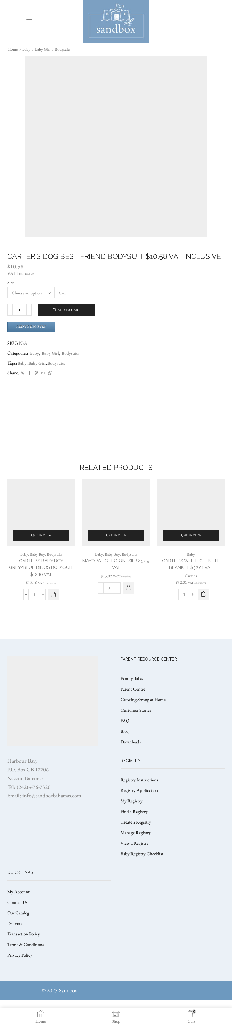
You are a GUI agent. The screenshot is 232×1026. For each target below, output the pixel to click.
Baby (27, 49)
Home (13, 49)
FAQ (125, 738)
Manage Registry (136, 854)
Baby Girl (44, 49)
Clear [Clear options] (63, 292)
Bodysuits (65, 49)
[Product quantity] (19, 310)
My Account (19, 914)
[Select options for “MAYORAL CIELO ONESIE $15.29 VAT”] (128, 597)
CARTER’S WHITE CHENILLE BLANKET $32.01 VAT (191, 572)
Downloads (131, 760)
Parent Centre (134, 705)
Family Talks (132, 694)
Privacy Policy (20, 980)
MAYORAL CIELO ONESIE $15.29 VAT (116, 572)
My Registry (132, 821)
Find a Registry (135, 832)
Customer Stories (137, 727)
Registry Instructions (141, 799)
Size (10, 282)
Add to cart (69, 309)
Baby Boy (36, 562)
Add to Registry (33, 327)
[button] (203, 603)
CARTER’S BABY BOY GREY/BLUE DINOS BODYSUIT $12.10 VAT (41, 576)
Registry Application (140, 810)
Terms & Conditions (26, 970)
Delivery (15, 948)
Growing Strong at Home (145, 716)
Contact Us (18, 926)
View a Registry (135, 865)
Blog (125, 749)
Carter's (191, 584)
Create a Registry (137, 843)
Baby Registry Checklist (143, 876)
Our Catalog (19, 936)
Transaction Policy (25, 958)
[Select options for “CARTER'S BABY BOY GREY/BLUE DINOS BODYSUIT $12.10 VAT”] (53, 604)
